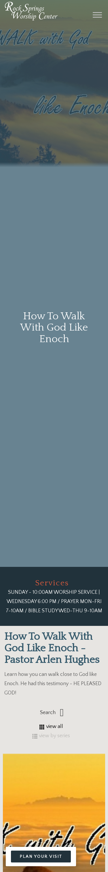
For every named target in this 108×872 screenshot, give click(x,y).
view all (51, 726)
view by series (51, 736)
